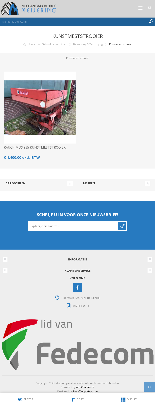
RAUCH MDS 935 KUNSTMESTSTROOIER (35, 147)
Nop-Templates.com (85, 391)
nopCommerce (85, 387)
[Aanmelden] (73, 226)
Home (31, 44)
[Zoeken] (73, 22)
